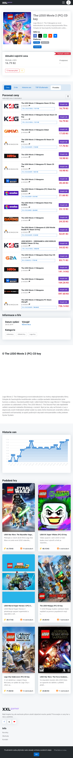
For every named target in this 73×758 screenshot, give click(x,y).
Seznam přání (12, 70)
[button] (68, 2)
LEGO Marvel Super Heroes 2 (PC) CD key (18, 606)
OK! (36, 754)
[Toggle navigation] (63, 2)
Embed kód (37, 46)
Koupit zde (63, 104)
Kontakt (5, 740)
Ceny (7, 87)
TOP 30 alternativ (42, 87)
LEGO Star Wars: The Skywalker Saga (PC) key (18, 535)
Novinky (5, 733)
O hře (16, 87)
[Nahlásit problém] (22, 71)
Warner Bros (26, 325)
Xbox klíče (45, 42)
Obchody (5, 736)
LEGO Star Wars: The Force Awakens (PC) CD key (53, 677)
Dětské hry (21, 334)
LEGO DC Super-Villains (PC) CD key (53, 535)
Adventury (10, 334)
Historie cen (26, 87)
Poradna (56, 88)
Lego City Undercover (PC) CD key (17, 677)
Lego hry (32, 334)
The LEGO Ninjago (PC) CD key (51, 606)
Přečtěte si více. (60, 750)
